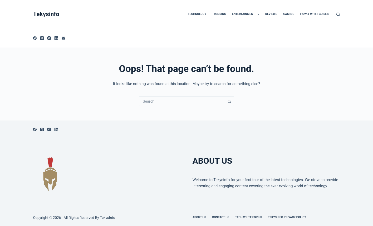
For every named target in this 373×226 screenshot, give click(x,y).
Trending (219, 14)
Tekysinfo (46, 14)
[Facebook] (35, 38)
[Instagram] (49, 38)
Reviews (271, 14)
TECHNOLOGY (197, 14)
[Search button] (229, 101)
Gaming (288, 14)
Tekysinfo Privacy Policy (287, 217)
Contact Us (220, 217)
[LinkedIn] (56, 38)
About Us (199, 217)
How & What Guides (314, 14)
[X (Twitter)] (42, 38)
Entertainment (246, 14)
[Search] (338, 14)
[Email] (63, 38)
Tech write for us (248, 217)
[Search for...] (182, 101)
